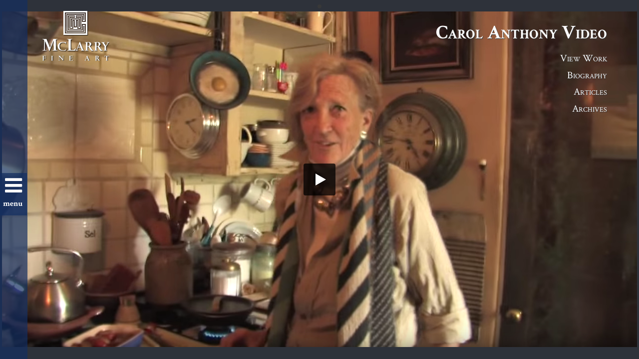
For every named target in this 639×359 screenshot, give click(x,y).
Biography (587, 74)
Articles (590, 91)
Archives (589, 108)
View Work (583, 57)
